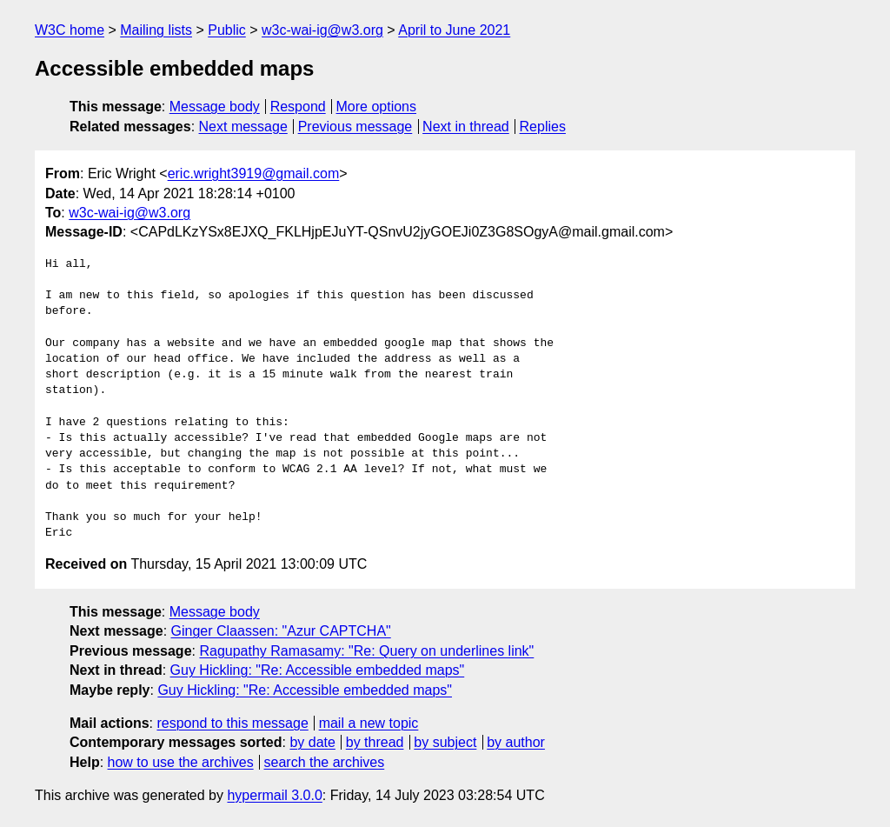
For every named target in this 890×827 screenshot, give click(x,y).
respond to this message (232, 723)
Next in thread (465, 126)
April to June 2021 (454, 30)
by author (516, 742)
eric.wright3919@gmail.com (254, 173)
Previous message (355, 126)
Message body (214, 106)
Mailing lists (156, 30)
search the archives (324, 762)
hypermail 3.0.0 (274, 795)
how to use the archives (181, 762)
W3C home (69, 30)
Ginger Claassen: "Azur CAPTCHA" (281, 631)
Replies (543, 126)
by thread (375, 742)
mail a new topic (369, 723)
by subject (445, 742)
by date (312, 742)
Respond (298, 106)
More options (376, 106)
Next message (243, 126)
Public (227, 30)
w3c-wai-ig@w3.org (322, 30)
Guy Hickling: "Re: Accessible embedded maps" (317, 670)
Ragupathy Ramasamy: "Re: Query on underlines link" (366, 651)
